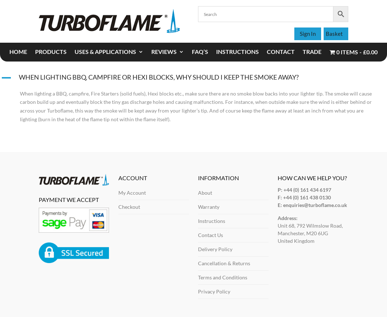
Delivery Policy (215, 249)
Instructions (211, 221)
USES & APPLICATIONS (105, 52)
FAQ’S (200, 52)
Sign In (308, 33)
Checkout (129, 207)
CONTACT (281, 52)
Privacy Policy (214, 291)
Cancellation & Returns (224, 263)
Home (18, 52)
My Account (132, 193)
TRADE (312, 52)
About (205, 193)
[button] (193, 79)
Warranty (208, 207)
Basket (334, 33)
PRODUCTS (51, 52)
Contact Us (210, 235)
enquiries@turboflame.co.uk (315, 205)
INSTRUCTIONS (237, 52)
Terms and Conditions (222, 277)
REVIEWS (164, 52)
